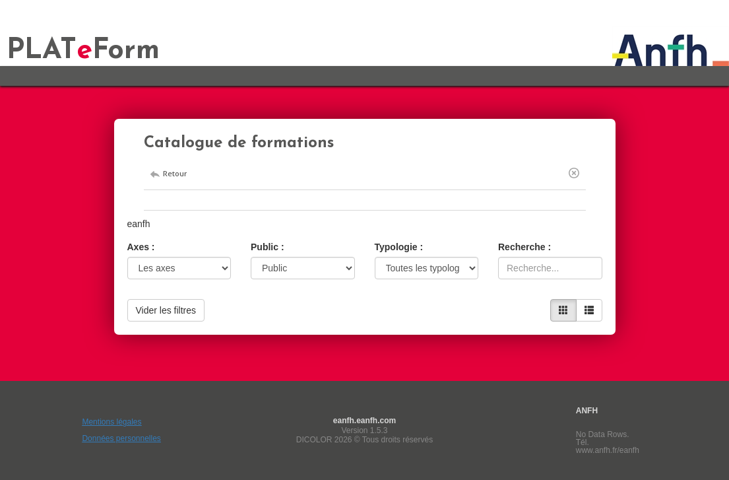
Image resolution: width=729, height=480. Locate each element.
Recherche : (524, 247)
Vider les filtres (166, 310)
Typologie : (399, 247)
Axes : (141, 247)
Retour (175, 173)
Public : (267, 247)
